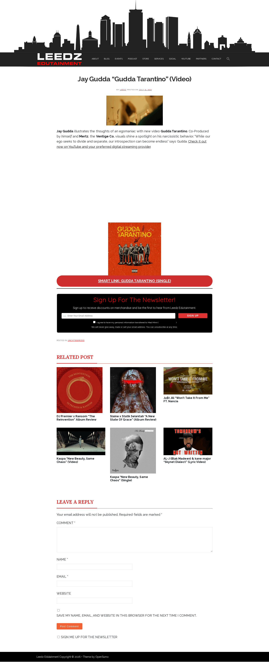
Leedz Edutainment (48, 661)
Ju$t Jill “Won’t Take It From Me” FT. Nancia (186, 399)
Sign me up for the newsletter (87, 641)
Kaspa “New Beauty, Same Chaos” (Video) (76, 460)
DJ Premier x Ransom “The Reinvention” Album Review (76, 418)
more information (167, 322)
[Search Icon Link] (228, 59)
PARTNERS (201, 59)
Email (62, 581)
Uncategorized (76, 340)
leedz (123, 90)
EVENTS (119, 59)
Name (62, 563)
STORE (145, 59)
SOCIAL (172, 59)
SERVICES (159, 59)
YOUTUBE (186, 59)
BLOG (107, 59)
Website (64, 597)
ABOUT (95, 59)
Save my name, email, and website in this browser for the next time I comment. (127, 620)
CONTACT (216, 59)
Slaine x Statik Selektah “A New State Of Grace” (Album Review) (133, 418)
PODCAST (132, 59)
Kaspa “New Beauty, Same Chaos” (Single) (129, 478)
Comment (66, 523)
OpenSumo (101, 661)
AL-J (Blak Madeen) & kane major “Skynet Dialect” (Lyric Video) (187, 460)
